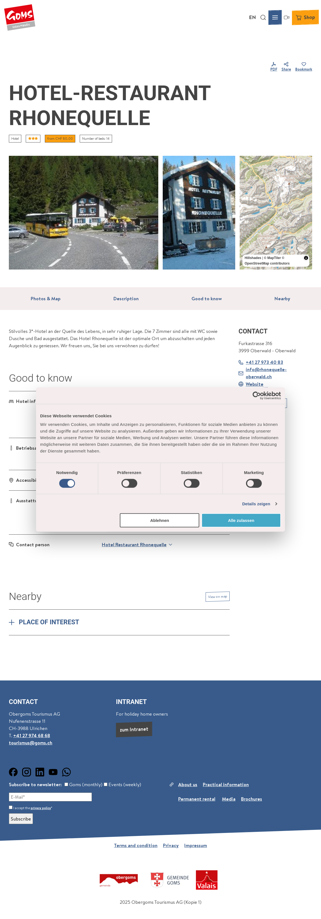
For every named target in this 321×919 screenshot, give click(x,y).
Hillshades (253, 258)
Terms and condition (135, 845)
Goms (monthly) (83, 784)
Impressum (195, 845)
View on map (217, 596)
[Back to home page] (19, 17)
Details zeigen (256, 503)
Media (228, 799)
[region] (276, 213)
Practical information (226, 784)
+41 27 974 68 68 (31, 735)
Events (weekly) (122, 784)
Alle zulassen (241, 520)
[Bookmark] (303, 67)
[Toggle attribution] (306, 258)
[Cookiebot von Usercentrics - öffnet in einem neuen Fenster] (256, 395)
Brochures (251, 799)
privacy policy (41, 808)
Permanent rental (196, 799)
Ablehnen (159, 520)
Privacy (171, 845)
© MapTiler (272, 258)
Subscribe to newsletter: (35, 784)
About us (187, 784)
